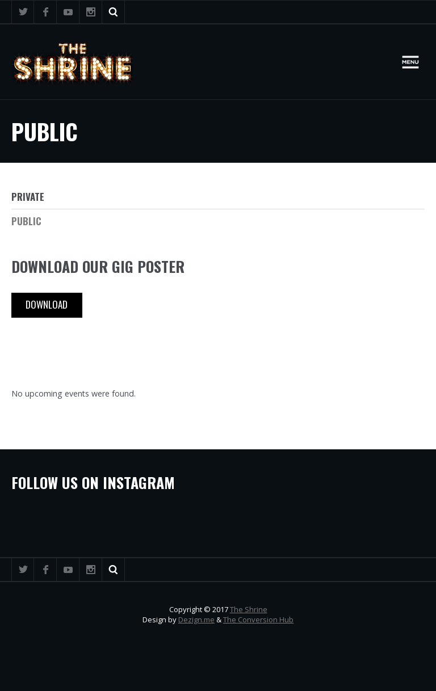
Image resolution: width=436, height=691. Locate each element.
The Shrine (248, 609)
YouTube (68, 12)
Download (47, 304)
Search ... (113, 12)
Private (27, 196)
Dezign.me (196, 619)
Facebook (45, 12)
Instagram (90, 12)
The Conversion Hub (258, 619)
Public (26, 221)
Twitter (22, 12)
